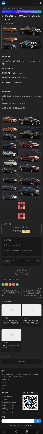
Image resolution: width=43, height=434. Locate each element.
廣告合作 (4, 388)
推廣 (11, 23)
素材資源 (11, 279)
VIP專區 (6, 23)
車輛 (17, 279)
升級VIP (25, 231)
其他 (25, 318)
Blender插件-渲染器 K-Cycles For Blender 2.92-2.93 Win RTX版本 (11, 293)
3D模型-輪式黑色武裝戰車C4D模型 (13, 108)
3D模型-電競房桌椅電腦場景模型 (11, 346)
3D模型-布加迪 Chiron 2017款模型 (13, 103)
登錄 (23, 362)
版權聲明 (4, 385)
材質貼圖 (6, 68)
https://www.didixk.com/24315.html (23, 261)
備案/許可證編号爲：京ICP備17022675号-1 (21, 426)
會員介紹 (4, 382)
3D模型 (4, 279)
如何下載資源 (5, 379)
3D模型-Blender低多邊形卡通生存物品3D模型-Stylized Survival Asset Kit (31, 322)
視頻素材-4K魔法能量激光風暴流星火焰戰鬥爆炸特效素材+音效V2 (11, 322)
